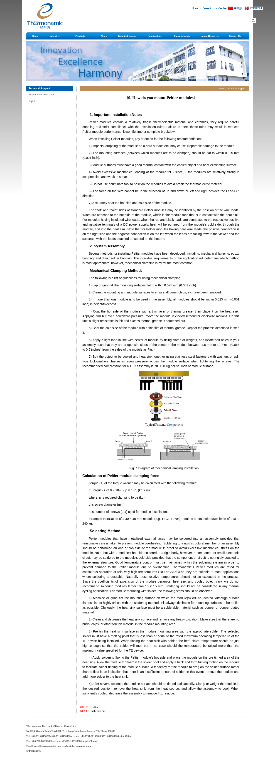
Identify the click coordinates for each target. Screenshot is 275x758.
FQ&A (32, 101)
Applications (154, 35)
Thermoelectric (182, 35)
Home (35, 35)
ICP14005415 (33, 751)
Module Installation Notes (42, 94)
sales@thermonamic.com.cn (48, 746)
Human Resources (209, 35)
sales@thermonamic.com (77, 746)
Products (80, 35)
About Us (55, 35)
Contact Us (235, 35)
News (104, 35)
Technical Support (127, 35)
